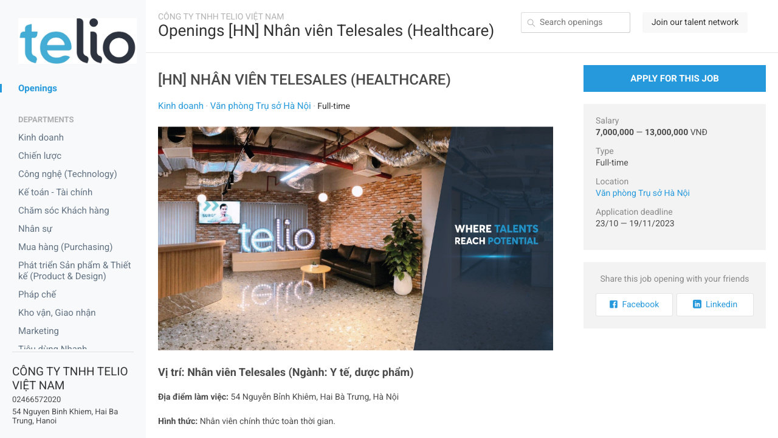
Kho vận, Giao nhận (57, 312)
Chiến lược (39, 155)
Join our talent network (695, 22)
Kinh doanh (41, 137)
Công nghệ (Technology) (67, 174)
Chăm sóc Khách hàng (63, 210)
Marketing (38, 330)
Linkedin (715, 305)
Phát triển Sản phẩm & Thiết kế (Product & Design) (74, 271)
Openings (37, 88)
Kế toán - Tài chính (55, 192)
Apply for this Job (674, 78)
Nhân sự (35, 228)
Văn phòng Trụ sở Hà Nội (260, 105)
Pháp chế (37, 294)
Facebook (634, 305)
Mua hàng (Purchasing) (65, 247)
